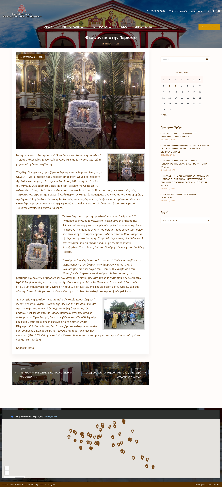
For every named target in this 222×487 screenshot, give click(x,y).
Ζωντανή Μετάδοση (209, 27)
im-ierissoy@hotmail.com (187, 11)
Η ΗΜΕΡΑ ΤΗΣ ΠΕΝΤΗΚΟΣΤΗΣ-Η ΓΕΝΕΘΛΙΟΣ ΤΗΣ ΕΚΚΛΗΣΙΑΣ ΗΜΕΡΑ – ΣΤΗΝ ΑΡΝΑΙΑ (184, 163)
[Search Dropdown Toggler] (208, 11)
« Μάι (164, 115)
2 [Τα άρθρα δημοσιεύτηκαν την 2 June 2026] (169, 86)
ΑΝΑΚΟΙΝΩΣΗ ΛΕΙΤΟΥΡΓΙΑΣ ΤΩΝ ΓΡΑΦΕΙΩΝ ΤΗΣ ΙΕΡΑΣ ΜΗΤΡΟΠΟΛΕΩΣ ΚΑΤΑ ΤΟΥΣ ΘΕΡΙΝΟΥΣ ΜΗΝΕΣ (185, 148)
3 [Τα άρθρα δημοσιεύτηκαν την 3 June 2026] (175, 86)
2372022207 (158, 11)
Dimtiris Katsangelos (47, 485)
